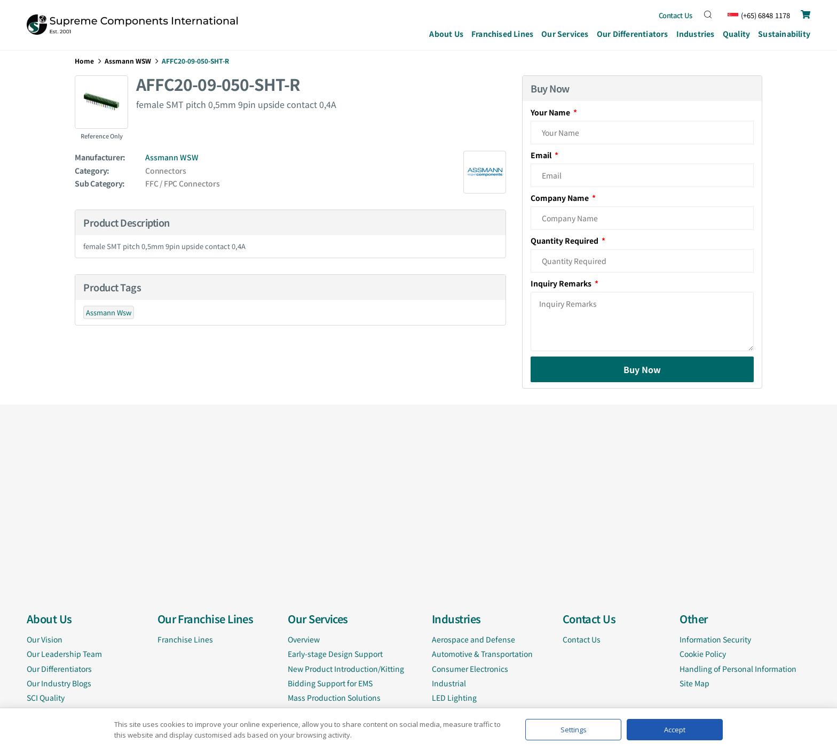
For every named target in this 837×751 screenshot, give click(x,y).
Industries (695, 34)
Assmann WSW (128, 60)
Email (542, 155)
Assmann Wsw (108, 312)
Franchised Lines (502, 33)
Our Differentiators (632, 33)
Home (84, 60)
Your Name (551, 112)
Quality (736, 33)
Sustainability (784, 33)
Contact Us (676, 15)
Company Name (560, 197)
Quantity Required (565, 240)
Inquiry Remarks (562, 283)
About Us (446, 33)
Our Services (565, 34)
